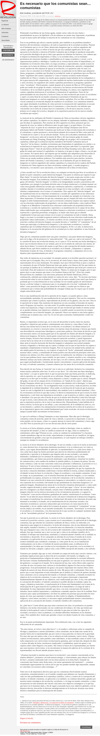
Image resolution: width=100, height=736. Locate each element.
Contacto (5, 36)
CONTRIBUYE (8, 50)
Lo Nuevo (5, 25)
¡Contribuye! (86, 727)
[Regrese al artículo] (26, 718)
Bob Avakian (6, 29)
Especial (5, 21)
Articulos (5, 32)
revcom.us (57, 16)
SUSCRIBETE (8, 55)
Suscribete (6, 40)
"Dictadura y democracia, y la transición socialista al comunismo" (53, 703)
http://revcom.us (25, 731)
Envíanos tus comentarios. (30, 722)
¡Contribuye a (8, 46)
